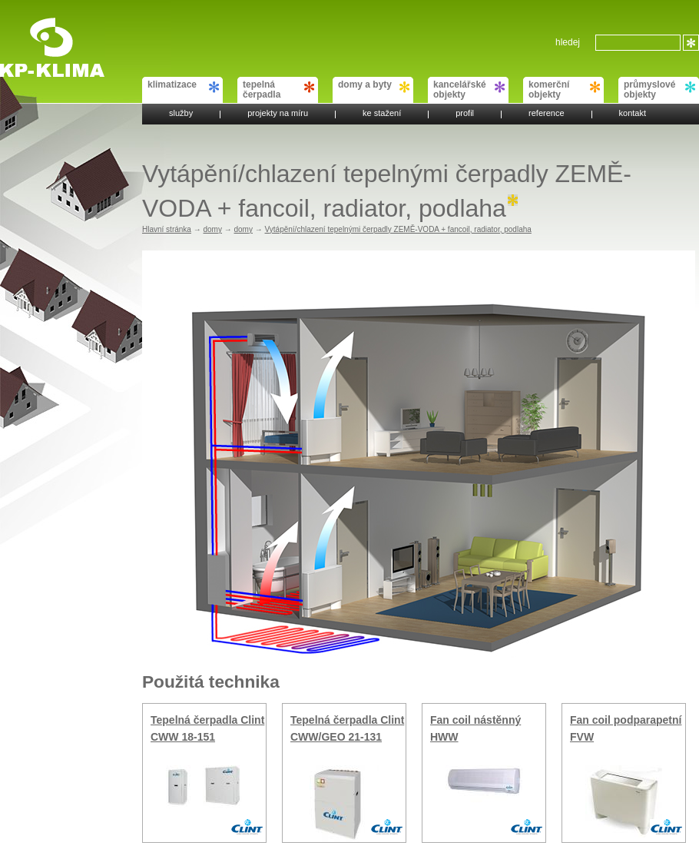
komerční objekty (564, 89)
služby (181, 114)
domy (212, 229)
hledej (567, 42)
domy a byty (373, 86)
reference (546, 114)
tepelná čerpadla (278, 89)
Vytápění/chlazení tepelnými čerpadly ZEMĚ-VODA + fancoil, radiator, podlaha (398, 229)
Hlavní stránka (166, 229)
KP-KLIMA (34, 24)
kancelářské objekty (469, 89)
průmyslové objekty (659, 89)
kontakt (632, 114)
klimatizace (183, 86)
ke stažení (382, 114)
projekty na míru (277, 114)
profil (465, 114)
